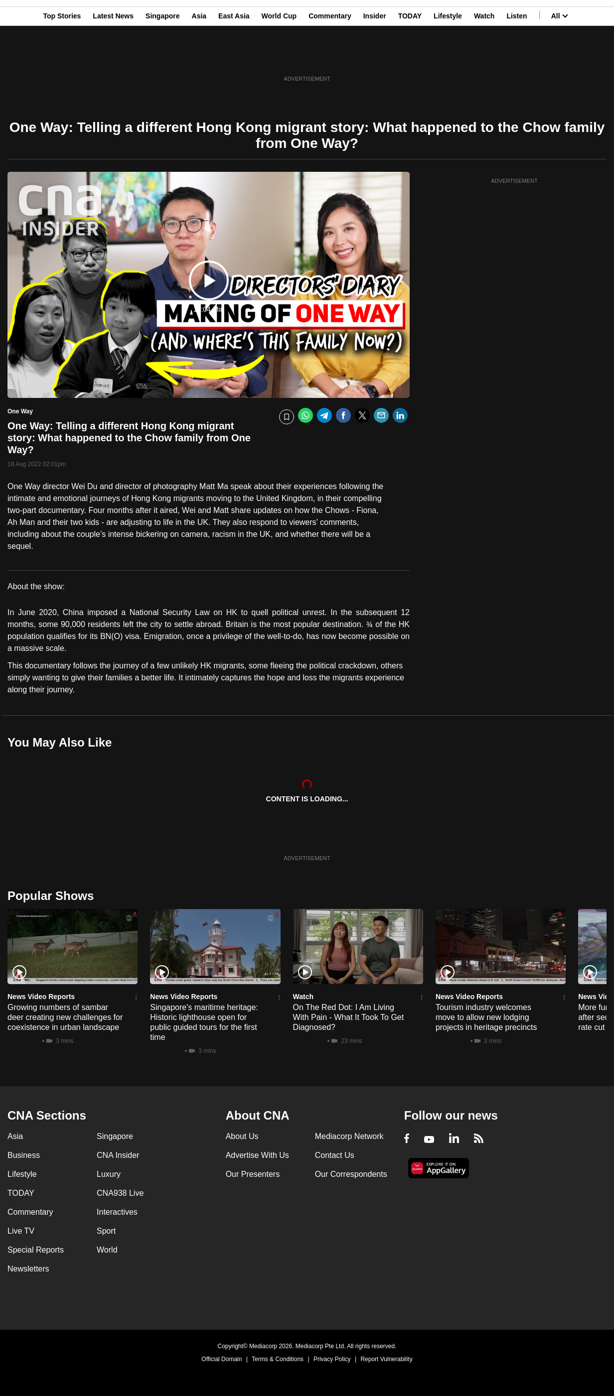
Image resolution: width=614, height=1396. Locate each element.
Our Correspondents (351, 1174)
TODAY (410, 56)
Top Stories (62, 56)
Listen (516, 56)
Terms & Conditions (278, 1359)
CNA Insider (118, 1155)
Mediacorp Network (349, 1136)
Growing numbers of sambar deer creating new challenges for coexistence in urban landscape (65, 1017)
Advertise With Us (257, 1155)
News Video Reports (41, 997)
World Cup (279, 56)
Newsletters (28, 1269)
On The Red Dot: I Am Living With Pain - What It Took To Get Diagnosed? (348, 1017)
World (107, 1250)
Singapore (162, 56)
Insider (374, 56)
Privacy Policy (332, 1359)
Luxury (109, 1174)
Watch (484, 56)
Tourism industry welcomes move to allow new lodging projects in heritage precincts (486, 1017)
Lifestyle (448, 56)
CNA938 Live (120, 1193)
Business (23, 1155)
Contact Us (334, 1155)
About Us (242, 1136)
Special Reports (35, 1250)
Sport (106, 1231)
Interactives (117, 1212)
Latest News (113, 56)
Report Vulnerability (386, 1359)
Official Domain (221, 1359)
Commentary (329, 56)
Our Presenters (253, 1174)
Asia (199, 56)
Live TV (20, 1231)
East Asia (234, 56)
